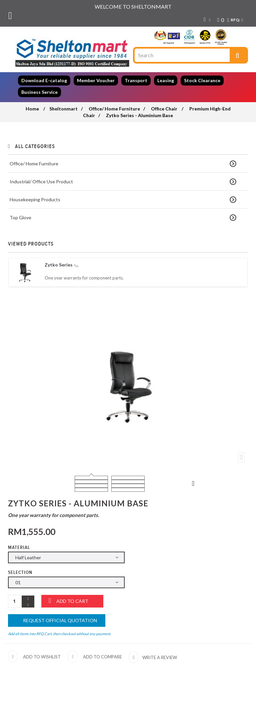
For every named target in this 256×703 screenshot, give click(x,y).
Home (32, 108)
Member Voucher (96, 80)
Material (19, 547)
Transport (136, 80)
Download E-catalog (44, 80)
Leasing (165, 80)
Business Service (39, 92)
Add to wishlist (42, 656)
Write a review (159, 657)
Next (193, 483)
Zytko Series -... (61, 264)
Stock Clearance (202, 80)
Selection (21, 572)
